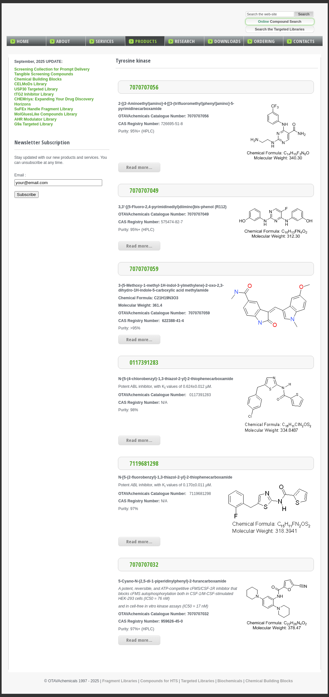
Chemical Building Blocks (38, 79)
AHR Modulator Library (35, 119)
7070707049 (143, 190)
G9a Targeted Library (33, 124)
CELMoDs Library (30, 84)
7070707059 (143, 268)
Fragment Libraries (119, 681)
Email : (20, 175)
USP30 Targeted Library (36, 89)
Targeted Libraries (197, 681)
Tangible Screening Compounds (43, 74)
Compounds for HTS (159, 681)
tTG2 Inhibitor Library (34, 94)
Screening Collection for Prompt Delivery (52, 69)
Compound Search (279, 21)
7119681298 (143, 463)
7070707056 (143, 87)
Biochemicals (230, 681)
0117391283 (143, 362)
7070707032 (143, 564)
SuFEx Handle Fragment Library (43, 109)
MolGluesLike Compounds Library (45, 114)
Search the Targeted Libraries (279, 29)
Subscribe (26, 194)
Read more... (139, 167)
